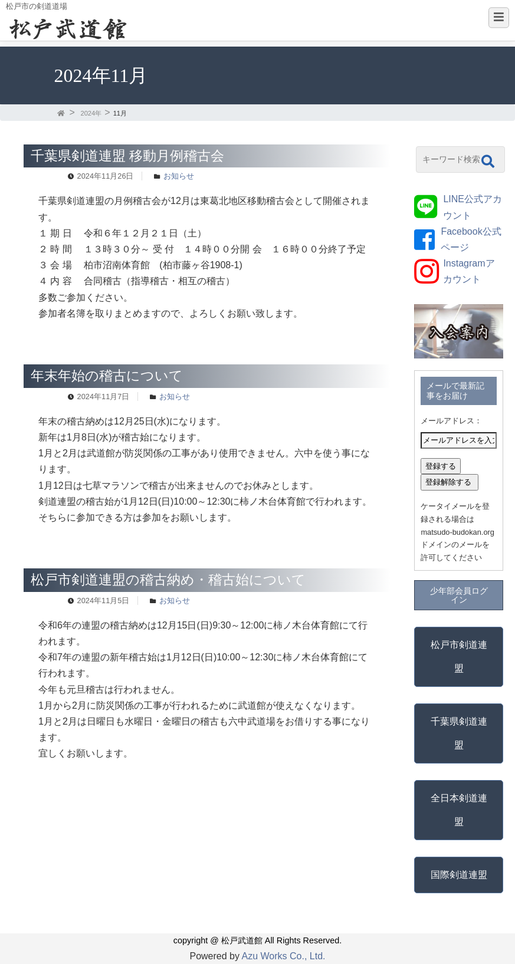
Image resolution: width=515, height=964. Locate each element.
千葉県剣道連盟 (459, 733)
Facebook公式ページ (471, 239)
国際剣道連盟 (459, 875)
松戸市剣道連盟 (459, 656)
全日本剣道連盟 (459, 810)
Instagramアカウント (468, 271)
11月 (120, 113)
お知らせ (178, 176)
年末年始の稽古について (107, 375)
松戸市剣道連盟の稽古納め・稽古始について (168, 579)
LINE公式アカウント (472, 207)
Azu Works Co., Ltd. (284, 956)
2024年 (90, 113)
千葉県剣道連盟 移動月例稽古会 (127, 155)
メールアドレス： (451, 420)
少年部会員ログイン (459, 595)
